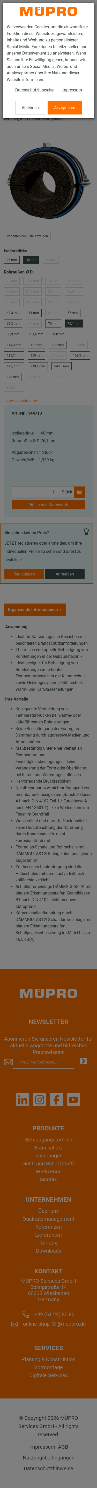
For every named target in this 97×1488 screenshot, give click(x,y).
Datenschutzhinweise (34, 89)
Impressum (72, 89)
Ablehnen (30, 107)
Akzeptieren (64, 107)
